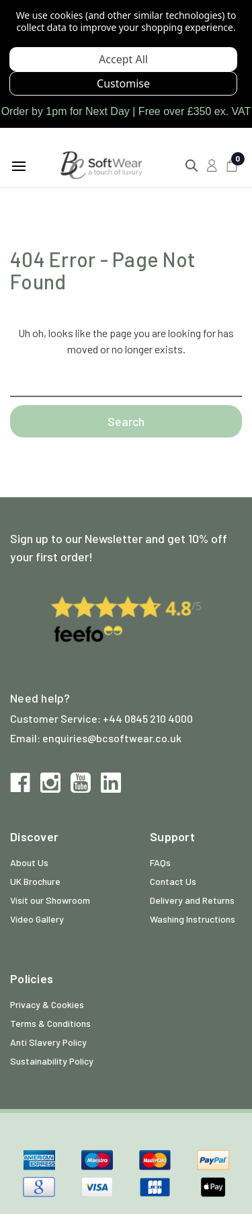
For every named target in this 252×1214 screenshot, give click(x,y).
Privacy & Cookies (47, 1004)
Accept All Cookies (123, 59)
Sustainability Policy (51, 1061)
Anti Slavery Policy (48, 1042)
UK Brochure (35, 881)
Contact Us (173, 881)
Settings (123, 83)
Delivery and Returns (192, 900)
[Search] (191, 165)
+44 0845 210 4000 (148, 718)
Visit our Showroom (50, 900)
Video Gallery (37, 919)
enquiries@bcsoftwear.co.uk (111, 737)
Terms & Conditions (50, 1023)
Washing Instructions (192, 919)
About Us (29, 862)
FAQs (160, 862)
